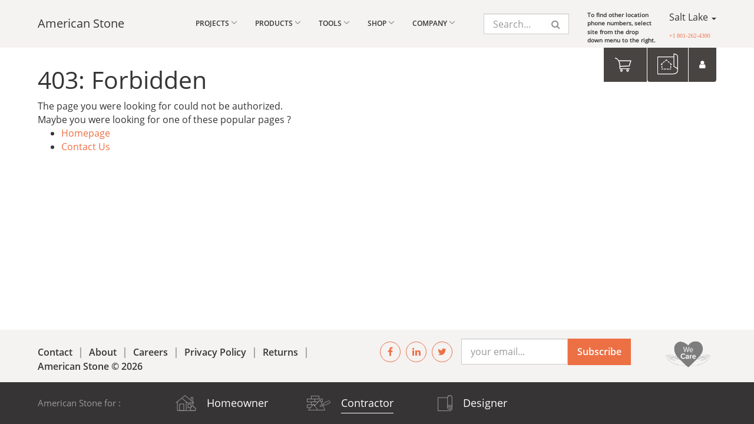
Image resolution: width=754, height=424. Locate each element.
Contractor (367, 403)
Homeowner (237, 403)
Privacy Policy (215, 352)
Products (278, 22)
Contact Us (85, 146)
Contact (55, 352)
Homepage (85, 133)
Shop (381, 22)
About (103, 352)
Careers (150, 352)
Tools (334, 22)
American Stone (81, 23)
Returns (280, 352)
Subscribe (599, 351)
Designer (485, 403)
